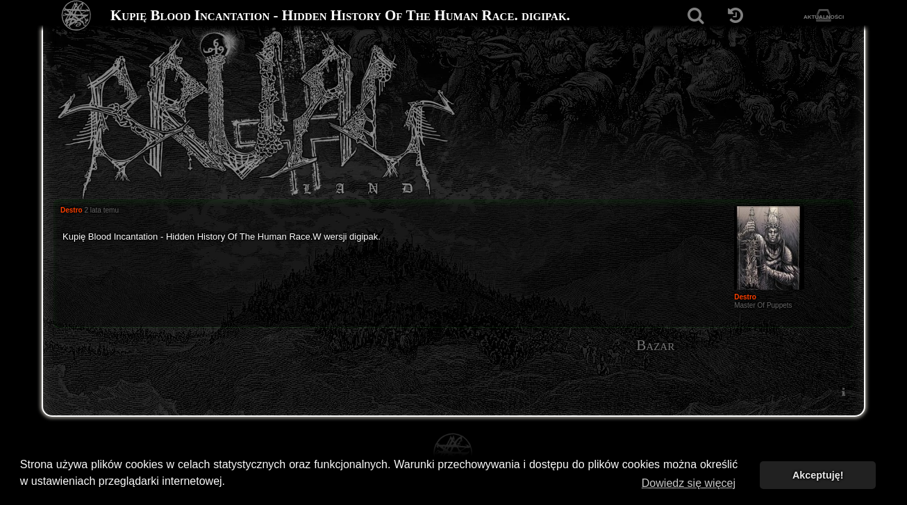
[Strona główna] (76, 15)
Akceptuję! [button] (818, 475)
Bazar (655, 345)
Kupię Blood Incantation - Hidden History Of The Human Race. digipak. (340, 15)
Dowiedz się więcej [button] (688, 483)
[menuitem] (843, 391)
